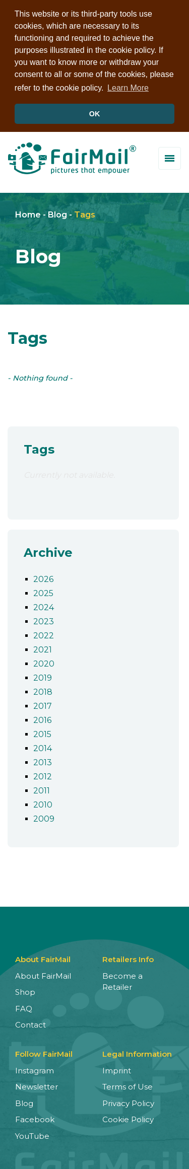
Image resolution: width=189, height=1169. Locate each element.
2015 (42, 733)
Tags (84, 213)
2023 (43, 620)
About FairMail (43, 974)
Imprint (116, 1069)
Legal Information (137, 1052)
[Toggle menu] (169, 156)
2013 (42, 761)
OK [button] (94, 114)
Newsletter (36, 1085)
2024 (43, 606)
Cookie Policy (128, 1118)
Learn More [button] (128, 88)
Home (28, 213)
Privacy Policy (128, 1102)
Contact (30, 1024)
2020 (43, 662)
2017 (42, 704)
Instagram (34, 1069)
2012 (42, 775)
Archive (48, 551)
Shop (25, 991)
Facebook (34, 1118)
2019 (42, 676)
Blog (57, 213)
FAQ (23, 1007)
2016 (42, 718)
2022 (43, 634)
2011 (41, 789)
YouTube (32, 1134)
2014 (42, 747)
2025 (43, 592)
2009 (43, 817)
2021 (42, 648)
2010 (42, 803)
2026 (43, 577)
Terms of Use (127, 1085)
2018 (42, 690)
